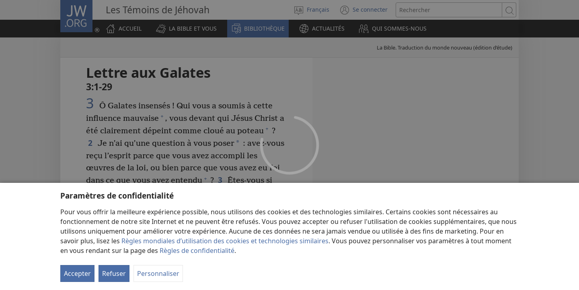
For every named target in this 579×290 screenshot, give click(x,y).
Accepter (77, 273)
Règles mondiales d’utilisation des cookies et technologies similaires (225, 240)
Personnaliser (158, 273)
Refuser (114, 273)
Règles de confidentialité (197, 250)
